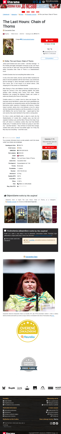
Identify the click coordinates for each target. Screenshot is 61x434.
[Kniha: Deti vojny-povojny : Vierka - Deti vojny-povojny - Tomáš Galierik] (32, 12)
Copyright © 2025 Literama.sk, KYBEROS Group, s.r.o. (43, 433)
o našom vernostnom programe (43, 235)
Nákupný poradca (52, 403)
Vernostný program (52, 412)
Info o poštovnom (52, 401)
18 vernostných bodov (27, 39)
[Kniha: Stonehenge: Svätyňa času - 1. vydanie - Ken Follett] (37, 12)
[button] (33, 2)
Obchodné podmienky (9, 410)
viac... (53, 315)
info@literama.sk (8, 403)
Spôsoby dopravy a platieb (50, 405)
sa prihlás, (32, 240)
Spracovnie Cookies (9, 416)
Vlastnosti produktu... (9, 137)
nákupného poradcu (54, 2)
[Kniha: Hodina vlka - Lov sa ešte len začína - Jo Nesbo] (23, 12)
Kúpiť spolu (49, 147)
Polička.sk (54, 416)
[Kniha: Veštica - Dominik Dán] (28, 12)
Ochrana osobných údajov (10, 414)
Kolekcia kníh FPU (52, 410)
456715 (36, 33)
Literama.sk (6, 14)
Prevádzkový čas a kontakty (11, 405)
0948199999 (7, 401)
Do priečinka (49, 58)
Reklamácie (7, 412)
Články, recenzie (53, 414)
